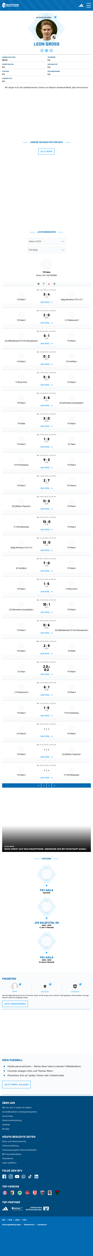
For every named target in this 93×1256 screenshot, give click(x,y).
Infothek (6, 1124)
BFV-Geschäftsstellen (11, 1154)
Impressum (42, 1225)
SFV (3, 1220)
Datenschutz (29, 1225)
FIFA (24, 1220)
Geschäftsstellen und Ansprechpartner (19, 1111)
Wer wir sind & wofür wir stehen (16, 1107)
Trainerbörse (7, 1158)
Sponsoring (7, 1116)
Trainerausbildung (10, 1145)
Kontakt (5, 1128)
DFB (10, 1220)
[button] (42, 50)
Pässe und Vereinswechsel (14, 1141)
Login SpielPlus (9, 1162)
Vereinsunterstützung (12, 1120)
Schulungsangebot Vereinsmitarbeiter (19, 1150)
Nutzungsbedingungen (11, 1225)
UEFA (17, 1220)
